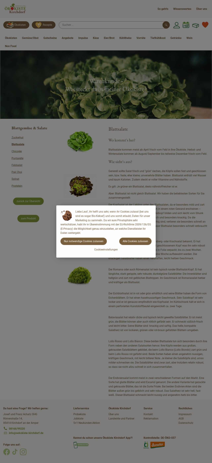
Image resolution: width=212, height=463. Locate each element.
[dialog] (106, 231)
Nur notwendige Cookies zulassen (83, 241)
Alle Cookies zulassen (135, 241)
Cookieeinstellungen (106, 249)
